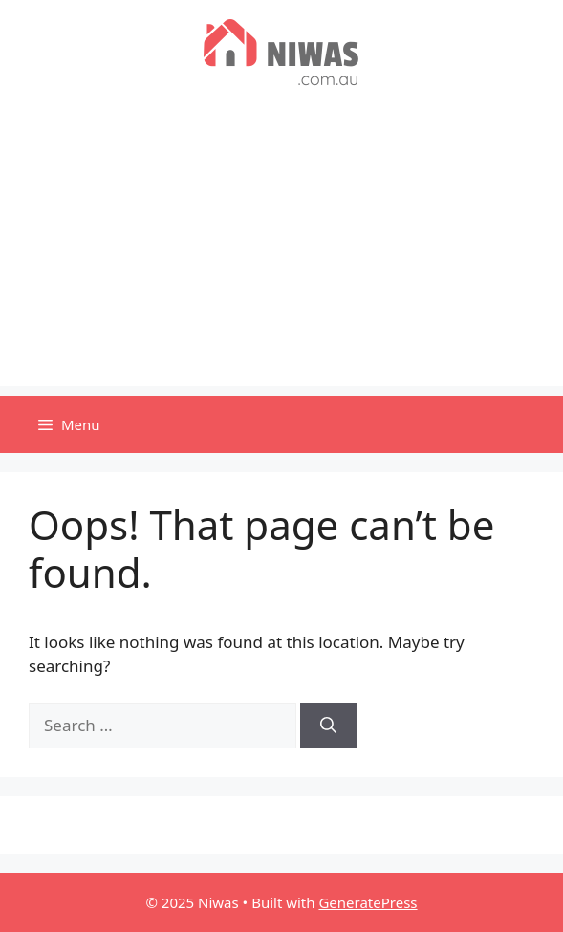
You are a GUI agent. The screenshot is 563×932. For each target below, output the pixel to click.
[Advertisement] (281, 252)
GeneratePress (367, 902)
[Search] (328, 725)
